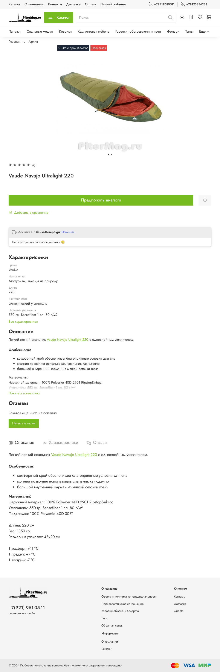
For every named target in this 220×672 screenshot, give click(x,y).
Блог (104, 618)
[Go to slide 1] (108, 154)
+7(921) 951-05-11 (27, 607)
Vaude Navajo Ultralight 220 (67, 339)
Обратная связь (112, 625)
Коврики (65, 31)
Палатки (15, 31)
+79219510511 (161, 4)
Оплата (90, 4)
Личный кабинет (113, 4)
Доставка (73, 4)
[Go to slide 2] (111, 154)
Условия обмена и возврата (120, 611)
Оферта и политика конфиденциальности (129, 596)
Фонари (173, 31)
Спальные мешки (40, 31)
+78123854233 (193, 4)
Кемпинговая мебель (93, 31)
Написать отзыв (23, 423)
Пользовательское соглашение (122, 604)
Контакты (55, 4)
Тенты (189, 31)
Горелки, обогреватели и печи (138, 31)
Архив (33, 41)
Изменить (68, 232)
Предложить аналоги (101, 200)
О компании (34, 4)
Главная (14, 41)
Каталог (14, 4)
